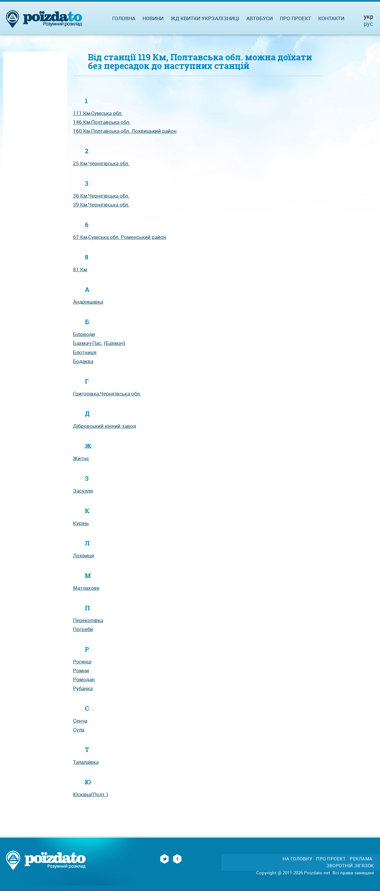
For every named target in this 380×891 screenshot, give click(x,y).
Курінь (81, 523)
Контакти (331, 18)
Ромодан (84, 679)
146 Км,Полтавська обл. (101, 122)
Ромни (81, 670)
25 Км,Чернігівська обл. (101, 163)
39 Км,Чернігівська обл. (101, 204)
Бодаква (83, 361)
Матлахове (86, 587)
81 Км (80, 269)
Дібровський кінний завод (104, 425)
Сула (78, 729)
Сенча (80, 720)
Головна (123, 18)
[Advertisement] (35, 143)
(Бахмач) (114, 343)
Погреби (83, 629)
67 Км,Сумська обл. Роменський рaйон (119, 237)
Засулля (83, 490)
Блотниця (84, 352)
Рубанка (83, 688)
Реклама (361, 859)
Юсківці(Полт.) (90, 794)
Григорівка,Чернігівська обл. (107, 393)
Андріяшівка (88, 301)
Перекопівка (88, 620)
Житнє (81, 458)
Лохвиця (83, 555)
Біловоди (84, 334)
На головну (297, 859)
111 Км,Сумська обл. (98, 113)
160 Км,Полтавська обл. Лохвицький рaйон (125, 130)
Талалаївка (86, 761)
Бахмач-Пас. (88, 343)
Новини (153, 18)
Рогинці (82, 661)
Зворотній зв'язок (350, 865)
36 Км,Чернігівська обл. (101, 195)
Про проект (295, 18)
